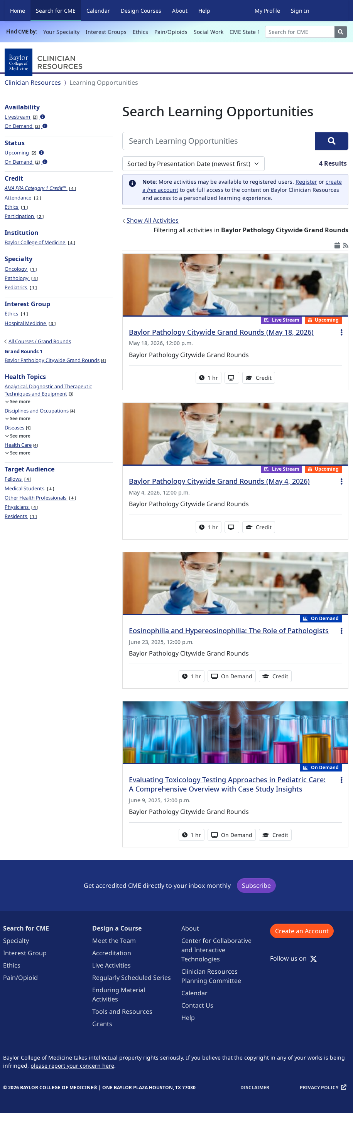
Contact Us (197, 1005)
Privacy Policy (319, 1087)
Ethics (140, 31)
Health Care (21, 444)
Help (204, 10)
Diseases (17, 427)
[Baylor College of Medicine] (45, 62)
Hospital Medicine (30, 323)
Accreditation (111, 953)
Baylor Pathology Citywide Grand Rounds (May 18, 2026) (221, 332)
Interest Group (25, 953)
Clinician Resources (33, 82)
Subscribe (256, 885)
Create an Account (302, 931)
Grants (102, 1024)
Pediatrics (21, 287)
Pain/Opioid (20, 977)
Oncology (21, 268)
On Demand (26, 125)
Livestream (25, 116)
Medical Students (29, 488)
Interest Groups (106, 31)
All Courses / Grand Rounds (39, 341)
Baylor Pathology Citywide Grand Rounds (55, 360)
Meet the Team (114, 940)
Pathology (21, 278)
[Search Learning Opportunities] (219, 141)
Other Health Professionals (40, 497)
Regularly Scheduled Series (131, 977)
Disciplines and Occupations (40, 410)
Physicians (21, 506)
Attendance (23, 197)
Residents (21, 516)
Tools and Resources (122, 1011)
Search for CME (58, 10)
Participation (24, 216)
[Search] (300, 32)
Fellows (18, 478)
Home (17, 10)
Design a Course (117, 928)
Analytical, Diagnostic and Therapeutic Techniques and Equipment (48, 390)
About (179, 10)
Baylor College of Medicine (40, 242)
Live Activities (111, 965)
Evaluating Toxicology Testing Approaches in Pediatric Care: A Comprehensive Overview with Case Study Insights (227, 784)
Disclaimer (254, 1087)
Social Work (208, 31)
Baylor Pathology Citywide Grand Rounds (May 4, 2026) (219, 481)
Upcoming (24, 152)
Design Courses (141, 10)
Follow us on (293, 958)
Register (306, 181)
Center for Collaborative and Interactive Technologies (216, 949)
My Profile (267, 10)
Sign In (300, 10)
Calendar (98, 10)
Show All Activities (153, 220)
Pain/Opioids (170, 31)
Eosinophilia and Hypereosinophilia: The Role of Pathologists (229, 630)
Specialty (16, 940)
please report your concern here (72, 1065)
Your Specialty (61, 31)
